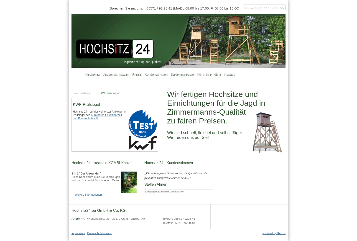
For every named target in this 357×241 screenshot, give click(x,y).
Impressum (78, 233)
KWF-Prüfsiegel (110, 93)
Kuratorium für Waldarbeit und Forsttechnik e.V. (97, 116)
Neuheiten (92, 74)
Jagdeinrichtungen (116, 74)
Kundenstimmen (156, 74)
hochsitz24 (178, 41)
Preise (136, 74)
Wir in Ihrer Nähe (209, 74)
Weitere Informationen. (88, 194)
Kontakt (229, 74)
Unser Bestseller (81, 93)
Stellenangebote (182, 74)
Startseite (77, 74)
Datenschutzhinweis (99, 233)
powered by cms (274, 233)
